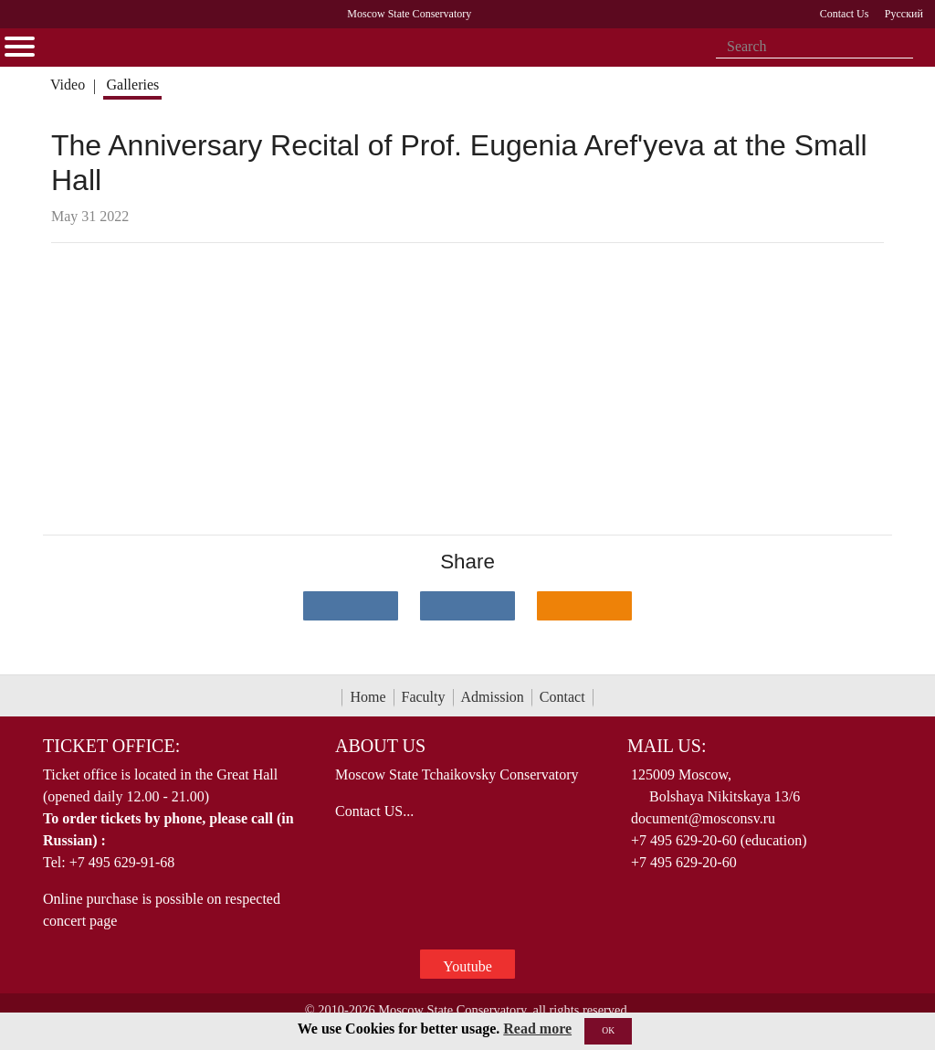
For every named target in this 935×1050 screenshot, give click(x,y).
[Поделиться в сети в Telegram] (467, 605)
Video (67, 84)
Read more (537, 1028)
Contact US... (374, 811)
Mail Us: (666, 746)
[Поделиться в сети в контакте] (350, 605)
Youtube (467, 966)
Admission (492, 697)
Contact (562, 697)
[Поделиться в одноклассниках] (584, 605)
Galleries (132, 84)
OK (608, 1030)
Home (367, 697)
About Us (380, 746)
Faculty (424, 697)
